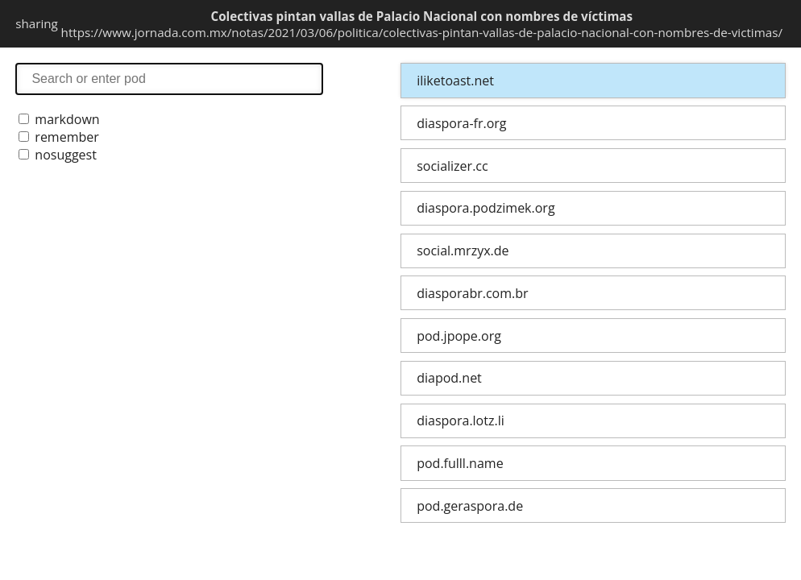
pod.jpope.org (459, 336)
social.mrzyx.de (462, 250)
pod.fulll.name (460, 463)
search (169, 78)
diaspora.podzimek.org (485, 208)
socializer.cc (452, 166)
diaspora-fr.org (461, 123)
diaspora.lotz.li (460, 420)
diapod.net (449, 378)
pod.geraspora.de (470, 506)
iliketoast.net (455, 80)
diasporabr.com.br (472, 293)
